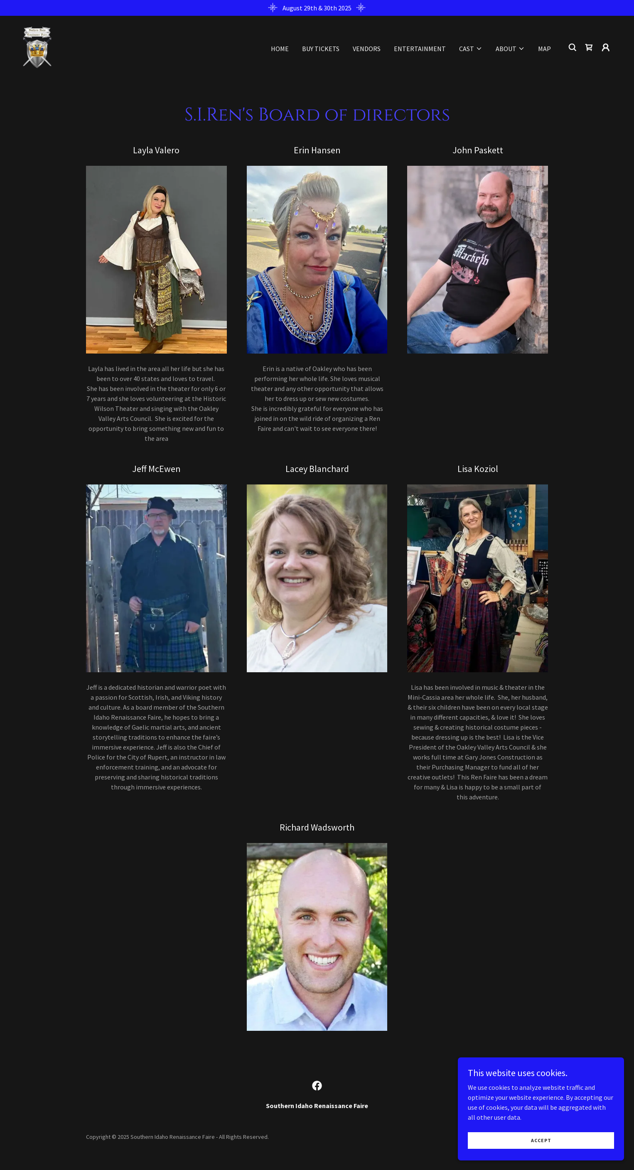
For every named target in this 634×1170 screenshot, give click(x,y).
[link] (37, 46)
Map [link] (544, 48)
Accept (541, 1146)
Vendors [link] (367, 48)
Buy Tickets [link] (320, 48)
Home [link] (280, 48)
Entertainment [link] (420, 48)
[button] (470, 49)
